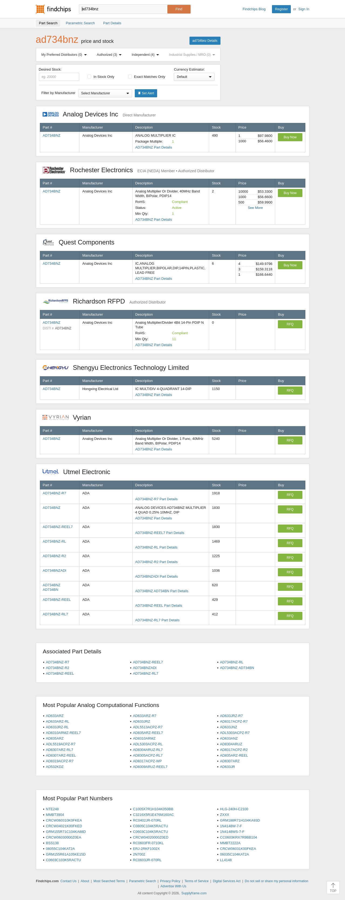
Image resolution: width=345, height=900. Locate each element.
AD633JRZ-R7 (231, 716)
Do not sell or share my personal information (276, 881)
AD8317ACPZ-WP (147, 761)
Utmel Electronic (79, 471)
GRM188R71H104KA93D (240, 820)
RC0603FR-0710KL (148, 843)
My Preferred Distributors (65, 54)
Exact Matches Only (146, 77)
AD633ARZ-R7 (144, 716)
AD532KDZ (55, 767)
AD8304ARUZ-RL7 (148, 750)
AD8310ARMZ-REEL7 (63, 733)
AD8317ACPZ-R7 (234, 721)
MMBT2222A (230, 843)
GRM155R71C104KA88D (66, 832)
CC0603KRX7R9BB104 (238, 837)
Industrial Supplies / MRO (193, 54)
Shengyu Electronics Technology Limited (119, 367)
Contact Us (68, 881)
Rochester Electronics (129, 170)
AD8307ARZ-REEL (61, 755)
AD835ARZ (55, 738)
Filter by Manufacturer (58, 93)
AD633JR (227, 767)
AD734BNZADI (54, 570)
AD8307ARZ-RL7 (59, 750)
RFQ (290, 324)
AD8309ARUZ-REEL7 (150, 767)
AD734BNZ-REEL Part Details (158, 606)
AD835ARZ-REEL (234, 755)
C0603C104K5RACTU (150, 832)
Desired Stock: (59, 74)
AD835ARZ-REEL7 (148, 733)
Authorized (110, 54)
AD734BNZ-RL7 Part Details (157, 620)
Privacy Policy (170, 881)
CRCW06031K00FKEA (238, 849)
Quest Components (81, 242)
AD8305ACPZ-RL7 (148, 755)
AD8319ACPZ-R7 (60, 761)
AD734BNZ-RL (54, 541)
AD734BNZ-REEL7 (58, 527)
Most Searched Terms (109, 881)
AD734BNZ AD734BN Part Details (161, 591)
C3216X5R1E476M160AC (153, 815)
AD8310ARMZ (144, 738)
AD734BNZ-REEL (57, 600)
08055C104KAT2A (60, 849)
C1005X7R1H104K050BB (153, 809)
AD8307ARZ (230, 761)
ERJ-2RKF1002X (146, 849)
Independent (146, 54)
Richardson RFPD (104, 301)
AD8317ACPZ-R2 (234, 750)
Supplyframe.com (193, 893)
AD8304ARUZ (231, 744)
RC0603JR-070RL (147, 860)
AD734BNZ (52, 135)
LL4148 (226, 860)
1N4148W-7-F (231, 826)
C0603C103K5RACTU (63, 860)
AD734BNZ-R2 (54, 556)
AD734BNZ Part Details (153, 147)
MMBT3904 (55, 815)
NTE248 (52, 809)
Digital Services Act (227, 881)
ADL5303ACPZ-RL (148, 744)
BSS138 (52, 843)
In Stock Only (100, 77)
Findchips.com (53, 9)
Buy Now (290, 137)
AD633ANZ (229, 738)
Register (281, 9)
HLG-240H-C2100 (234, 809)
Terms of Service (197, 881)
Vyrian (69, 417)
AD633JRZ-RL (57, 727)
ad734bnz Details (205, 41)
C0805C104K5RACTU (150, 826)
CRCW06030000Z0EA (63, 837)
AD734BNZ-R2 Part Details (156, 562)
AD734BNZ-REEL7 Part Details (159, 533)
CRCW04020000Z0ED (150, 837)
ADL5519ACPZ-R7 (60, 744)
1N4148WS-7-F (232, 832)
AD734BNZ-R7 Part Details (156, 499)
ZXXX (224, 815)
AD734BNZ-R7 (54, 493)
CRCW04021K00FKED (64, 826)
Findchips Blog (254, 9)
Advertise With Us (173, 886)
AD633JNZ (228, 727)
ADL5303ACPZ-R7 (235, 733)
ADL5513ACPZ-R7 (148, 727)
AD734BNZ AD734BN (237, 668)
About (85, 881)
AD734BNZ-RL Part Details (156, 547)
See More (255, 208)
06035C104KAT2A (234, 854)
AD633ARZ (55, 716)
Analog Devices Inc (99, 114)
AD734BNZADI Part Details (156, 576)
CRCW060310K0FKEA (64, 820)
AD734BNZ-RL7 (55, 614)
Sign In (303, 9)
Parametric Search (142, 881)
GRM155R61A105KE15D (65, 854)
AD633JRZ (141, 721)
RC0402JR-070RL (147, 820)
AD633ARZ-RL (57, 721)
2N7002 (139, 854)
